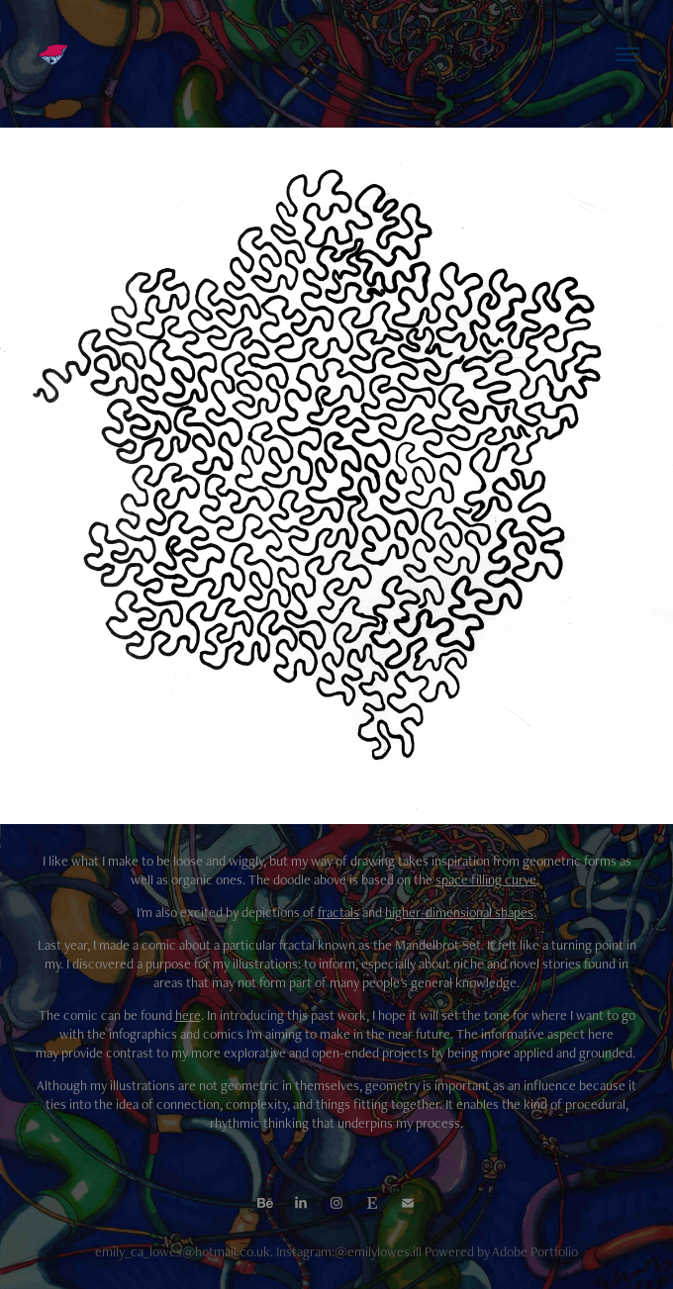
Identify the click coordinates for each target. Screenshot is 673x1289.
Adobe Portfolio (535, 1251)
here (188, 1015)
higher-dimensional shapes (459, 912)
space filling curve (485, 879)
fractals (338, 912)
